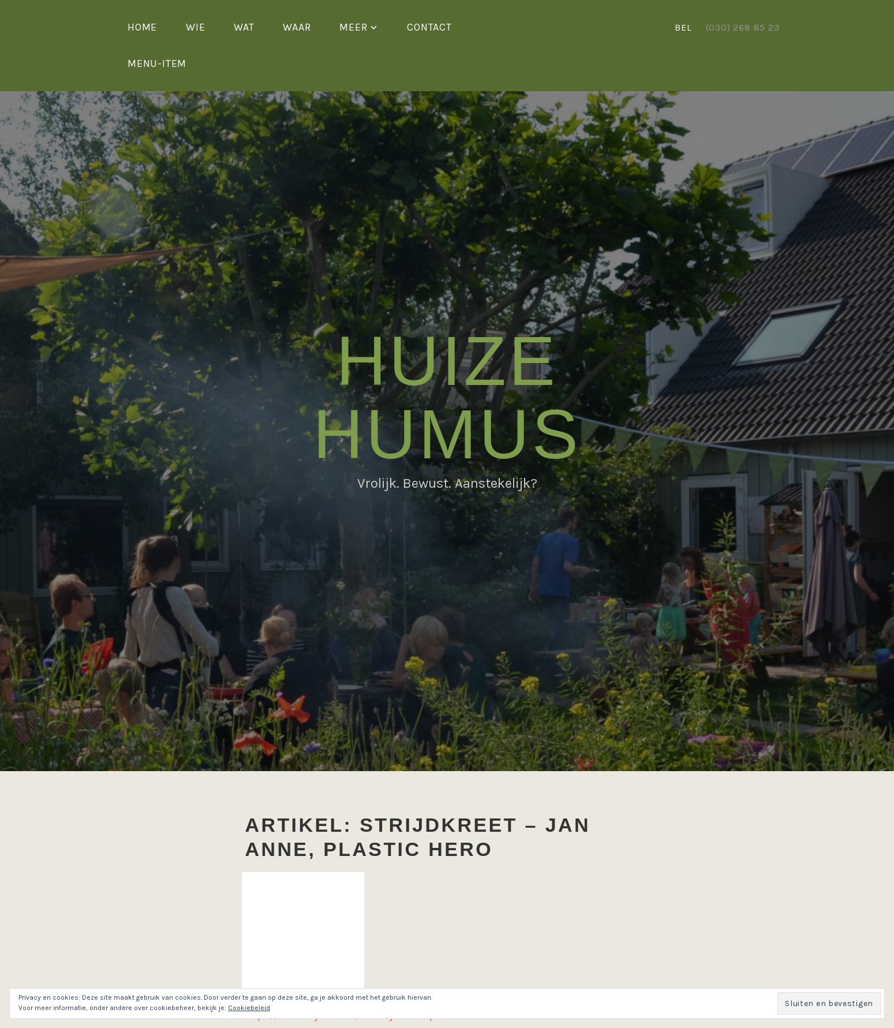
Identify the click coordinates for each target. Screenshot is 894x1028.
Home (142, 27)
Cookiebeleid (249, 1008)
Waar (297, 27)
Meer (353, 27)
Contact (429, 27)
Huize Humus (447, 397)
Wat (244, 27)
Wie (195, 27)
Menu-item (157, 63)
